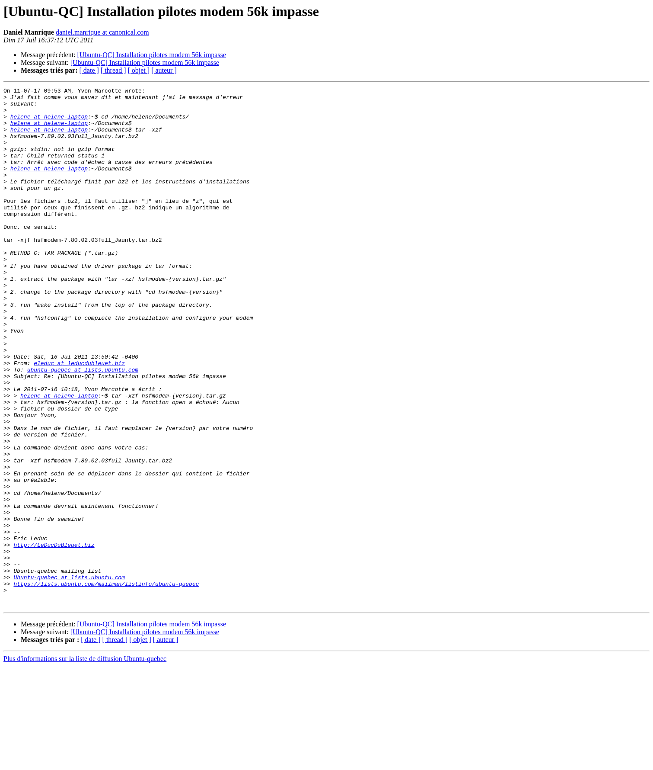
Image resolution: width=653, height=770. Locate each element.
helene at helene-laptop (49, 123)
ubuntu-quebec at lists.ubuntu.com (82, 426)
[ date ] (89, 70)
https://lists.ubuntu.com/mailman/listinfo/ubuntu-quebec (106, 683)
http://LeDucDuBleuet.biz (53, 637)
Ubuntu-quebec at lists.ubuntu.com (68, 676)
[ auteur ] (164, 70)
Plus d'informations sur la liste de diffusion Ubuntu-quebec (84, 762)
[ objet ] (138, 70)
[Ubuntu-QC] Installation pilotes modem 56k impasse (151, 54)
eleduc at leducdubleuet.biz (79, 419)
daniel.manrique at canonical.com (102, 32)
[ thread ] (113, 70)
